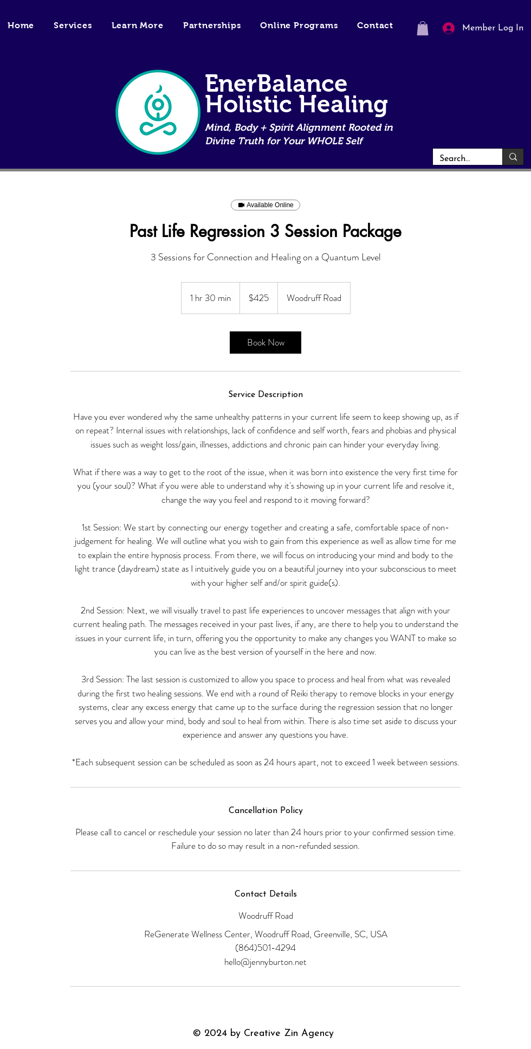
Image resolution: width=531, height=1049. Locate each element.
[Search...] (459, 159)
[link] (265, 342)
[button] (137, 25)
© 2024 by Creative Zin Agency (263, 1033)
